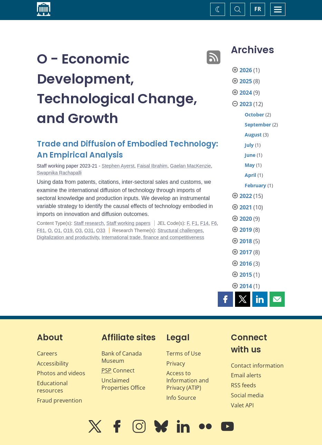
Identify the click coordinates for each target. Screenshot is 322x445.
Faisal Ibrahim (152, 166)
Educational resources (52, 386)
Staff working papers (128, 223)
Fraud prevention (59, 400)
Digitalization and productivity (68, 237)
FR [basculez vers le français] (257, 9)
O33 (100, 230)
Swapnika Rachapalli (59, 173)
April (250, 175)
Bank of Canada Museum (121, 357)
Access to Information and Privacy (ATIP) (187, 380)
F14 (204, 223)
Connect (118, 370)
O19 (68, 230)
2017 (246, 252)
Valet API (242, 405)
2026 (246, 70)
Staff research (89, 223)
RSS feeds (243, 385)
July (249, 145)
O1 (57, 230)
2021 (246, 207)
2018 (246, 241)
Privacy (175, 363)
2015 (246, 274)
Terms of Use (183, 353)
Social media (247, 395)
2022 (246, 196)
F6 (214, 223)
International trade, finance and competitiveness (153, 237)
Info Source (181, 397)
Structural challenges (180, 230)
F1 (194, 223)
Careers (47, 353)
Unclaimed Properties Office (123, 384)
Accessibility (52, 363)
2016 (246, 263)
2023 (246, 104)
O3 (78, 230)
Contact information (257, 365)
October (254, 114)
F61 (41, 230)
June (250, 155)
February (255, 185)
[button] (225, 299)
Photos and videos (61, 373)
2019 (246, 230)
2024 (246, 92)
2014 (246, 286)
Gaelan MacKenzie (190, 166)
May (250, 165)
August (253, 134)
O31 (88, 230)
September (258, 124)
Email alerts (246, 375)
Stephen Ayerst (118, 166)
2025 (246, 81)
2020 (246, 219)
